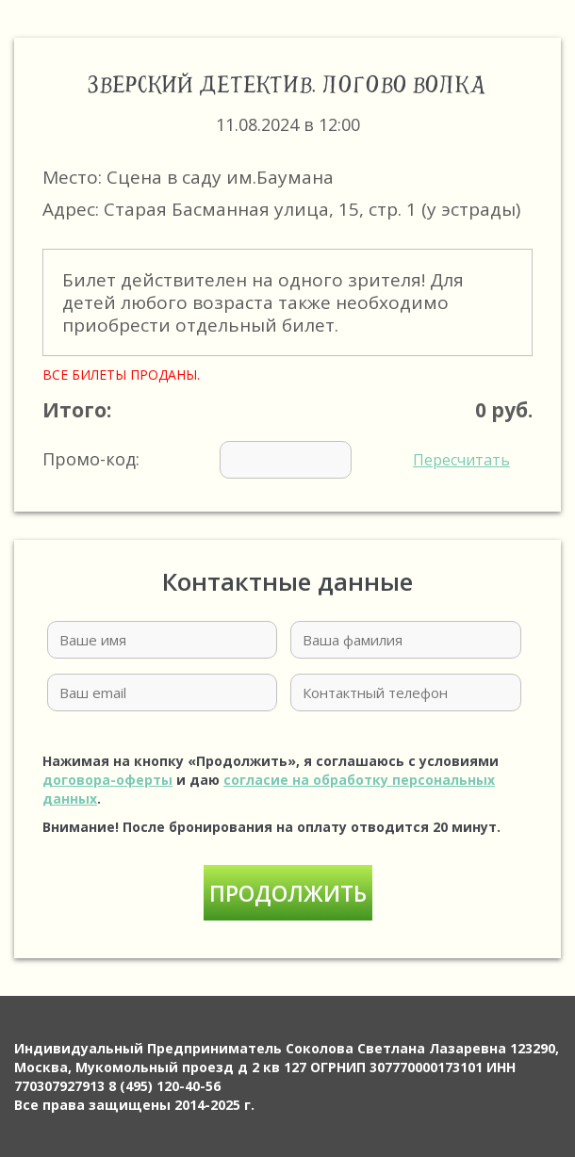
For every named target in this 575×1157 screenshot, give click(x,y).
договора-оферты (107, 780)
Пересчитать (461, 459)
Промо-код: (276, 460)
